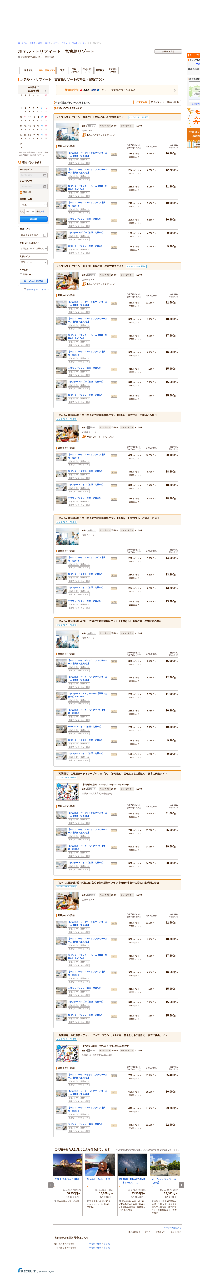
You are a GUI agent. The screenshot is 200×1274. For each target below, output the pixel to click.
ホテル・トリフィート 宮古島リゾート (68, 43)
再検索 (33, 219)
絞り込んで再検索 (33, 281)
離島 (40, 43)
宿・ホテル (22, 43)
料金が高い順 (173, 102)
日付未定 (25, 192)
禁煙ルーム (26, 274)
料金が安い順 (157, 102)
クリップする (168, 51)
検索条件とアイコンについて (36, 290)
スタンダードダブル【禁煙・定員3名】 (86, 232)
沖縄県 (32, 43)
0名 (43, 211)
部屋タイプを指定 (29, 235)
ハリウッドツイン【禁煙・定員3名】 (85, 219)
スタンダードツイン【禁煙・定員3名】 (86, 246)
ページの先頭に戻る (172, 1228)
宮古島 (47, 43)
